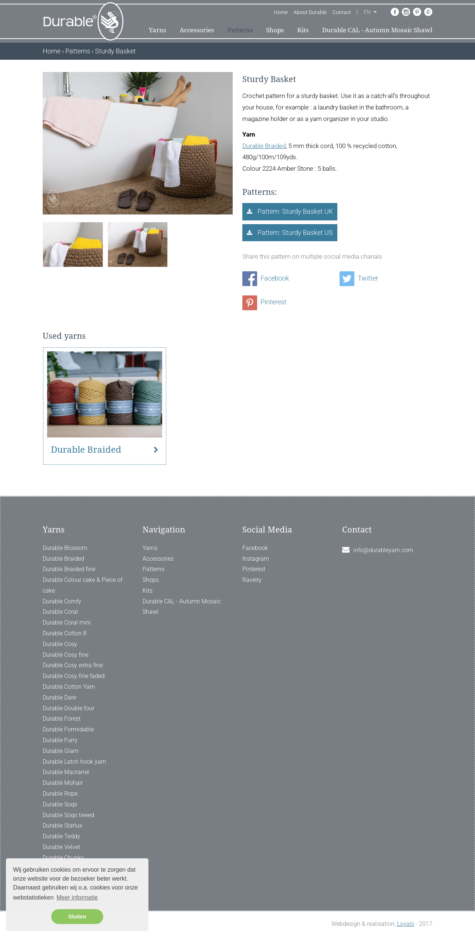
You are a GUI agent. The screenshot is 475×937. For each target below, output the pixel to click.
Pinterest (264, 302)
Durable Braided (264, 146)
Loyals (405, 923)
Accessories (197, 30)
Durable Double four (68, 708)
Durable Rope (60, 793)
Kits (303, 30)
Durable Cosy (60, 644)
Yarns (157, 30)
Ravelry (252, 579)
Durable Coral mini (67, 622)
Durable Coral (60, 611)
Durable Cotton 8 (64, 633)
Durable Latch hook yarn (74, 761)
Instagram (255, 558)
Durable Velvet (61, 847)
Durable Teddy (61, 836)
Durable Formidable (68, 729)
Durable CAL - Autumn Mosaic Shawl (377, 30)
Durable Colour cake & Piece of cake (82, 585)
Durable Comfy (62, 601)
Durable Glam (60, 750)
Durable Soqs (60, 804)
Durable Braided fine (69, 569)
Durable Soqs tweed (68, 815)
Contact (341, 12)
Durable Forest (62, 718)
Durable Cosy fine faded (74, 675)
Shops (275, 30)
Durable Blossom (65, 547)
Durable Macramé (66, 772)
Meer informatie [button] (77, 897)
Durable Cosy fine (65, 654)
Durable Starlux (62, 825)
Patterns (240, 30)
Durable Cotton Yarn (69, 686)
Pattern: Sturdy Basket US (294, 232)
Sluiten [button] (77, 917)
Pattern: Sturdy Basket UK (294, 211)
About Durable (310, 12)
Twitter (359, 278)
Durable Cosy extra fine (73, 665)
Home (281, 12)
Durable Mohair (63, 782)
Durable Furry (60, 740)
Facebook (265, 278)
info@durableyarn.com (383, 550)
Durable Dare (59, 697)
